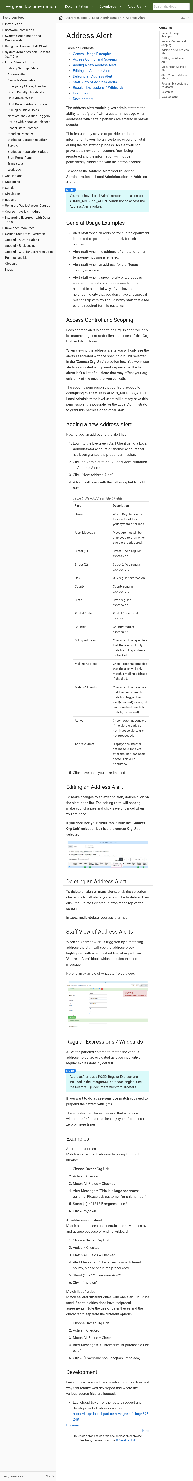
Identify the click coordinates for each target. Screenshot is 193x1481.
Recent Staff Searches (23, 128)
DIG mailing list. (126, 1440)
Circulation (12, 194)
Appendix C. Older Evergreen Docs (29, 252)
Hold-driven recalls (21, 98)
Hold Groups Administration (27, 104)
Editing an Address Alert (172, 60)
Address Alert (17, 74)
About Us (134, 6)
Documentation (76, 6)
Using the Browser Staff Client (26, 46)
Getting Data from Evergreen (25, 234)
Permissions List (16, 257)
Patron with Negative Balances (29, 122)
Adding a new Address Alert (175, 51)
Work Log (14, 169)
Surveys (13, 145)
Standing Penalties (21, 134)
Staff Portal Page (20, 157)
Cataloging (12, 182)
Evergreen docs (13, 17)
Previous (73, 1425)
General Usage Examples (170, 35)
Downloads (107, 6)
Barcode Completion (22, 80)
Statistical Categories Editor (27, 140)
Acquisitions (13, 176)
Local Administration (19, 62)
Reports (10, 200)
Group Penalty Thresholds (26, 92)
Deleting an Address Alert (173, 68)
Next (145, 1431)
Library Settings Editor (23, 68)
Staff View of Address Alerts (174, 76)
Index (9, 269)
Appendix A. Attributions (22, 240)
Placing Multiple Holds (23, 110)
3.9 (183, 18)
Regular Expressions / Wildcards (174, 85)
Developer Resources (20, 228)
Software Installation (19, 30)
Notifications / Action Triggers (29, 116)
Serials (9, 188)
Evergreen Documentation (29, 6)
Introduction (13, 24)
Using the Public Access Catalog (27, 205)
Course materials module (22, 211)
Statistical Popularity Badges (28, 152)
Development (169, 97)
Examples (167, 92)
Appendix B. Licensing (20, 245)
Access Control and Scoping (173, 43)
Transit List (15, 163)
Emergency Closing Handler (27, 86)
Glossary (11, 263)
